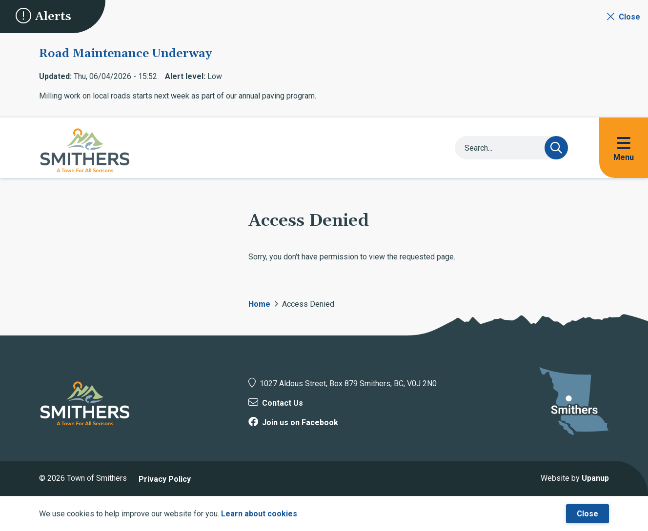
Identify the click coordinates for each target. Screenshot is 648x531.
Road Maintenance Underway (125, 53)
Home (259, 304)
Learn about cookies (259, 513)
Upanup (595, 478)
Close (587, 513)
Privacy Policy (165, 479)
